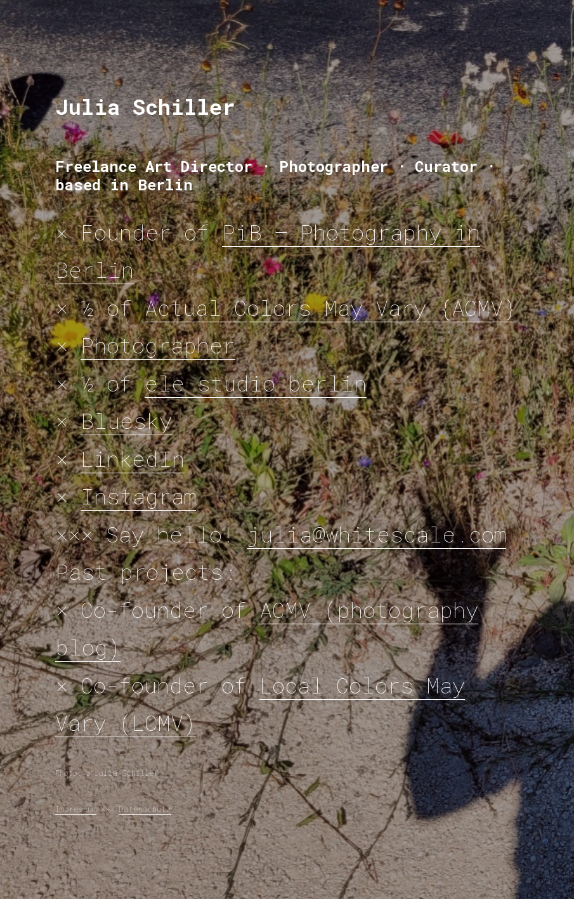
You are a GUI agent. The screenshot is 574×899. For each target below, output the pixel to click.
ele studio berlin (256, 383)
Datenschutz (145, 809)
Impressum (75, 809)
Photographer (158, 345)
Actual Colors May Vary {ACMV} (330, 307)
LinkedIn (133, 458)
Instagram (138, 496)
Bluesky (126, 420)
